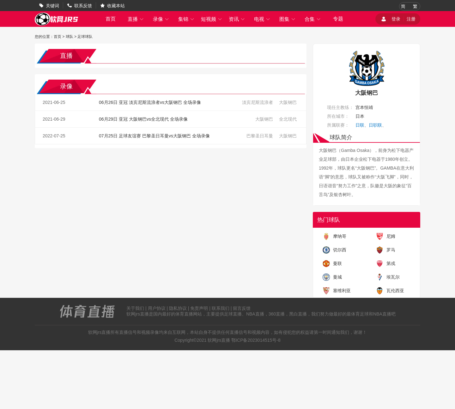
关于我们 (135, 308)
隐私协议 (178, 308)
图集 (287, 19)
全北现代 (288, 119)
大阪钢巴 (288, 102)
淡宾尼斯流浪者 (257, 102)
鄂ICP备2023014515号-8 (256, 340)
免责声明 (199, 308)
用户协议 (157, 308)
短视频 (211, 19)
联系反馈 (83, 5)
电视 (262, 19)
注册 (411, 18)
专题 (338, 18)
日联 (359, 125)
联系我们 (220, 308)
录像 (161, 19)
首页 (111, 18)
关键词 (52, 5)
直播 (136, 19)
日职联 (375, 125)
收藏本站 (116, 5)
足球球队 (85, 36)
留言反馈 (242, 308)
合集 (313, 19)
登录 (395, 18)
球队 (69, 36)
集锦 (186, 19)
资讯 (237, 19)
